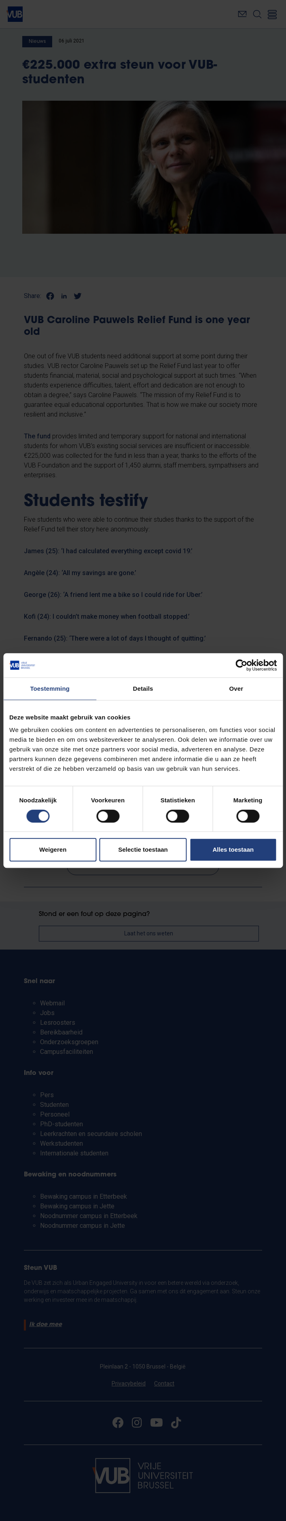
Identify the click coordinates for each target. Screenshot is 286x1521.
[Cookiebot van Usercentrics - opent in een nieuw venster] (241, 665)
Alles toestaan (233, 849)
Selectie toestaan (143, 849)
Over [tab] (236, 688)
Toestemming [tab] (50, 688)
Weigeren (52, 849)
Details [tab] (143, 688)
